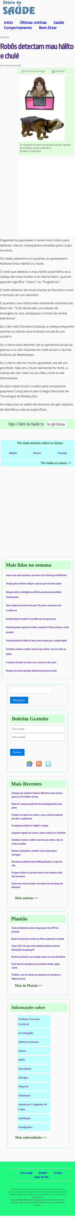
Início (8, 22)
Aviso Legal (26, 1173)
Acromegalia (25, 1032)
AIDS (21, 1059)
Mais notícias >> (26, 898)
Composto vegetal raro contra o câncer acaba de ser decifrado (38, 832)
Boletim (43, 1173)
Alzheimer (24, 1095)
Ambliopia (24, 1118)
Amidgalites (25, 1127)
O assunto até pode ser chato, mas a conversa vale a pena (31, 662)
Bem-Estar (48, 27)
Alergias (23, 1077)
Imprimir (60, 71)
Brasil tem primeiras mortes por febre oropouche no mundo (38, 938)
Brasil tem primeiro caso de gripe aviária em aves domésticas (38, 956)
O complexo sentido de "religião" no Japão (30, 825)
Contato (58, 1173)
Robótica (13, 453)
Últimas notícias (33, 22)
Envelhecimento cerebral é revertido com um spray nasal (31, 618)
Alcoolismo (24, 1068)
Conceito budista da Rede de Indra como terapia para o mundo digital (36, 640)
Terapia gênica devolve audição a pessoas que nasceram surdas (33, 583)
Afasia (22, 1050)
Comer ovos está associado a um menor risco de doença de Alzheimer (36, 575)
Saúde (59, 22)
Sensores (37, 453)
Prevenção (62, 453)
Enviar (17, 752)
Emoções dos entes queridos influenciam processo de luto (31, 670)
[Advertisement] (37, 198)
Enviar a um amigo (35, 71)
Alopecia (23, 1086)
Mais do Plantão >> (28, 985)
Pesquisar (19, 700)
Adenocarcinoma (28, 1041)
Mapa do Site (41, 1177)
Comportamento (18, 27)
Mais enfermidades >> (31, 1137)
